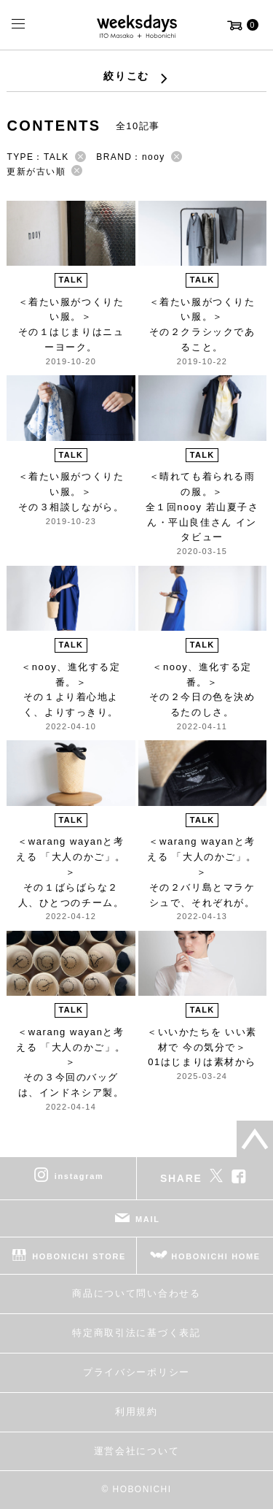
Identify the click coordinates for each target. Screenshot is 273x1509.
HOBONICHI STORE (79, 1256)
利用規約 (136, 1411)
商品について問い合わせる (136, 1293)
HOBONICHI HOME (216, 1256)
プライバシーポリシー (136, 1372)
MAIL (147, 1219)
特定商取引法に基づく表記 (136, 1332)
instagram (79, 1176)
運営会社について (136, 1450)
